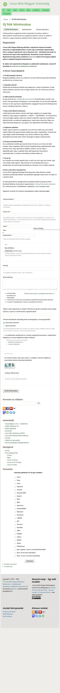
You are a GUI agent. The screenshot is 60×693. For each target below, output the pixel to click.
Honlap (5, 265)
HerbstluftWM (21, 508)
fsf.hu (15, 589)
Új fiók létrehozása (11, 29)
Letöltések (36, 10)
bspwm (19, 496)
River (18, 499)
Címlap (5, 19)
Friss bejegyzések (11, 453)
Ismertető (8, 431)
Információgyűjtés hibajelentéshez (17, 443)
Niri (18, 521)
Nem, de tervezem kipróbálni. (26, 553)
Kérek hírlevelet (11, 326)
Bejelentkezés (27, 29)
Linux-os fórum (12, 460)
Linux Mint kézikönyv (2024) (15, 433)
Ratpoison (20, 512)
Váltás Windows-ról (12, 426)
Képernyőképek (10, 428)
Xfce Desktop (7, 616)
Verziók (7, 438)
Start (8, 10)
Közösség (45, 10)
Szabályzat (14, 586)
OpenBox (20, 527)
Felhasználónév (9, 199)
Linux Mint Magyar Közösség (30, 3)
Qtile (18, 502)
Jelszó (5, 226)
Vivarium (20, 524)
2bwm (19, 543)
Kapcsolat (22, 586)
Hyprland (20, 486)
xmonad (19, 490)
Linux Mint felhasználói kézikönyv (17, 435)
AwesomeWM (21, 493)
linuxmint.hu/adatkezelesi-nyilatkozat (24, 66)
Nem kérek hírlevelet (12, 323)
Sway (18, 480)
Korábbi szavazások (10, 564)
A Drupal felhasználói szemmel (45, 184)
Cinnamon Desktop (9, 612)
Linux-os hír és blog (14, 462)
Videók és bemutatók (12, 440)
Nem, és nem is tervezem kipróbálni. (28, 556)
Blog (28, 10)
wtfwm (19, 537)
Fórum (22, 10)
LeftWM (19, 518)
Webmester (7, 584)
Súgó (15, 10)
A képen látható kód (12, 373)
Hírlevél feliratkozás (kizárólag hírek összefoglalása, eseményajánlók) (27, 319)
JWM (18, 531)
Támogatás (6, 13)
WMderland (21, 546)
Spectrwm (20, 505)
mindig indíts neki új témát (25, 99)
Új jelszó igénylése (42, 29)
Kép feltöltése (9, 248)
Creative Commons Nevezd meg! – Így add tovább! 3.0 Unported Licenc (44, 590)
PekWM (19, 534)
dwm (18, 483)
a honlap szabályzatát (14, 344)
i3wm (18, 477)
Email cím (7, 212)
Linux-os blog (12, 465)
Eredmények (8, 566)
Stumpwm (20, 515)
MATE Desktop (8, 614)
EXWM (19, 540)
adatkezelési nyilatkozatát (15, 342)
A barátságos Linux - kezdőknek (16, 424)
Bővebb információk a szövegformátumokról (38, 293)
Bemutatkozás (8, 277)
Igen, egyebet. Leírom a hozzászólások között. (31, 549)
